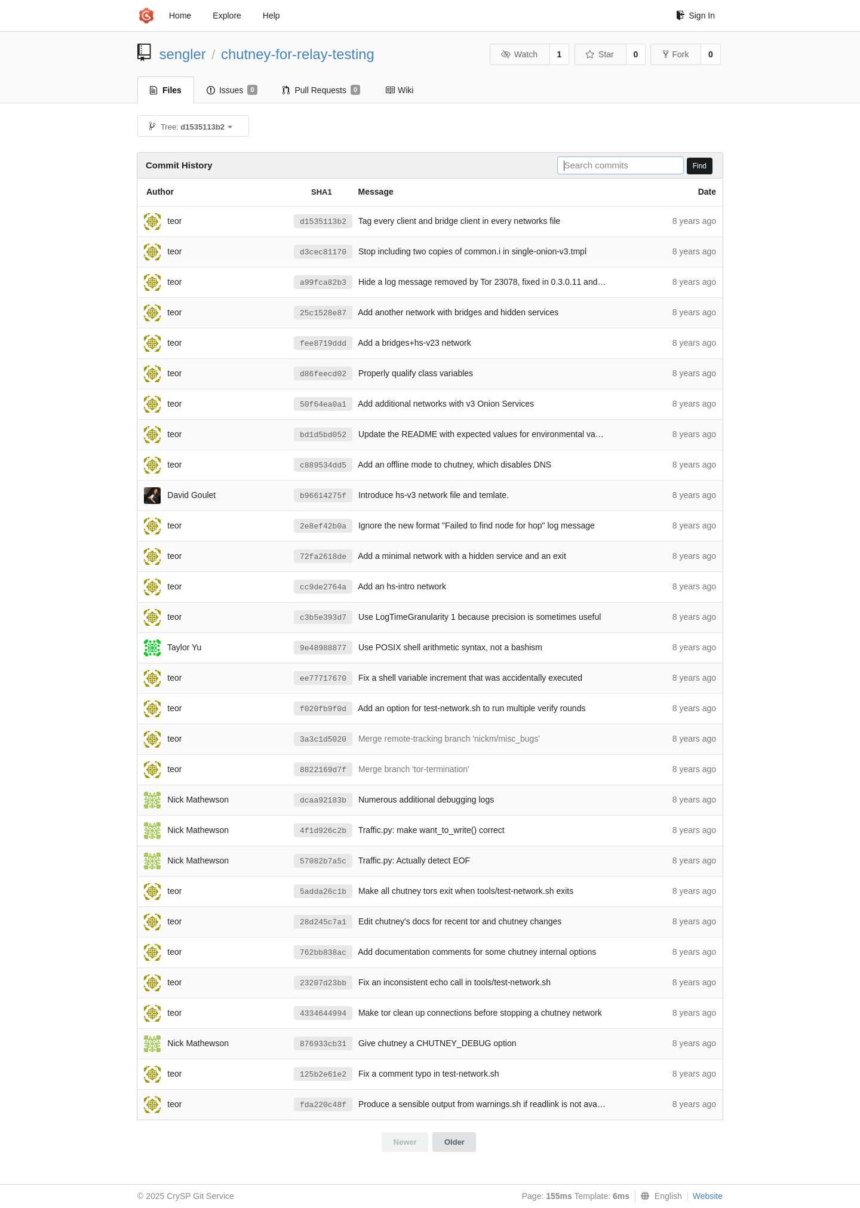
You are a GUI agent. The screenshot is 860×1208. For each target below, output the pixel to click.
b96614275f (323, 495)
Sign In (695, 15)
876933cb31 (323, 1044)
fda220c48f (323, 1105)
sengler (182, 54)
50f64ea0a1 (323, 404)
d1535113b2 (323, 221)
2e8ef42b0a (323, 526)
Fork (676, 54)
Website (708, 1196)
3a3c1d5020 (323, 739)
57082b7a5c (323, 861)
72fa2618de (323, 556)
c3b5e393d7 (323, 617)
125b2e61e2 (323, 1074)
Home (180, 15)
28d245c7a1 (323, 922)
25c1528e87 (323, 313)
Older (454, 1142)
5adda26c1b (323, 891)
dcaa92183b (323, 800)
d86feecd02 (323, 374)
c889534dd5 (323, 465)
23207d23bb (323, 983)
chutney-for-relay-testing (297, 54)
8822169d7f (323, 770)
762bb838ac (323, 952)
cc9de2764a (323, 587)
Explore (227, 15)
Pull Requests (321, 90)
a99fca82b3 (323, 282)
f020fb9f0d (323, 709)
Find (700, 166)
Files (166, 90)
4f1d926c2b (323, 830)
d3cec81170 (323, 252)
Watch (519, 54)
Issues (232, 90)
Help (271, 15)
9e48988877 (323, 648)
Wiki (399, 90)
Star (599, 54)
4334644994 (323, 1013)
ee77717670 (323, 678)
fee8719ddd (323, 343)
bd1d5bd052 (323, 435)
